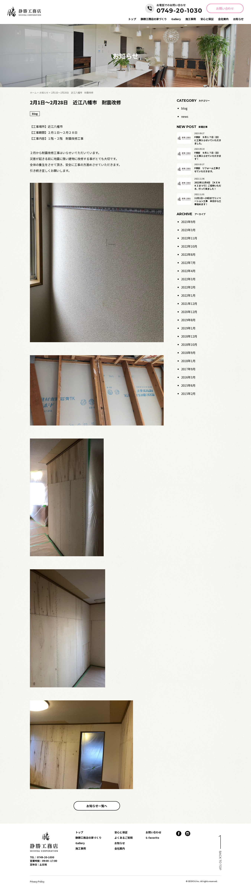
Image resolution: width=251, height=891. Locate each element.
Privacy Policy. (37, 881)
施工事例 (190, 19)
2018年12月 (189, 336)
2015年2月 (188, 393)
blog (184, 108)
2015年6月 (188, 385)
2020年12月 (189, 311)
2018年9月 (188, 352)
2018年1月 (188, 361)
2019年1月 (188, 328)
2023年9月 (188, 221)
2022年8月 (188, 254)
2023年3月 (188, 230)
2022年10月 (189, 246)
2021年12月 (189, 303)
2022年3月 (188, 279)
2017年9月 (188, 369)
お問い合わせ (225, 8)
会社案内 (223, 19)
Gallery (176, 19)
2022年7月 (188, 262)
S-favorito (152, 837)
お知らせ (238, 19)
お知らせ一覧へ (96, 806)
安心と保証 (206, 19)
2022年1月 (188, 295)
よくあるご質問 (123, 837)
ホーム (33, 92)
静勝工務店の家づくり (154, 19)
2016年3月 (188, 377)
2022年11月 (189, 238)
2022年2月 (188, 287)
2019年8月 (188, 320)
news (184, 116)
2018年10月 (189, 344)
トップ (132, 19)
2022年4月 (188, 271)
